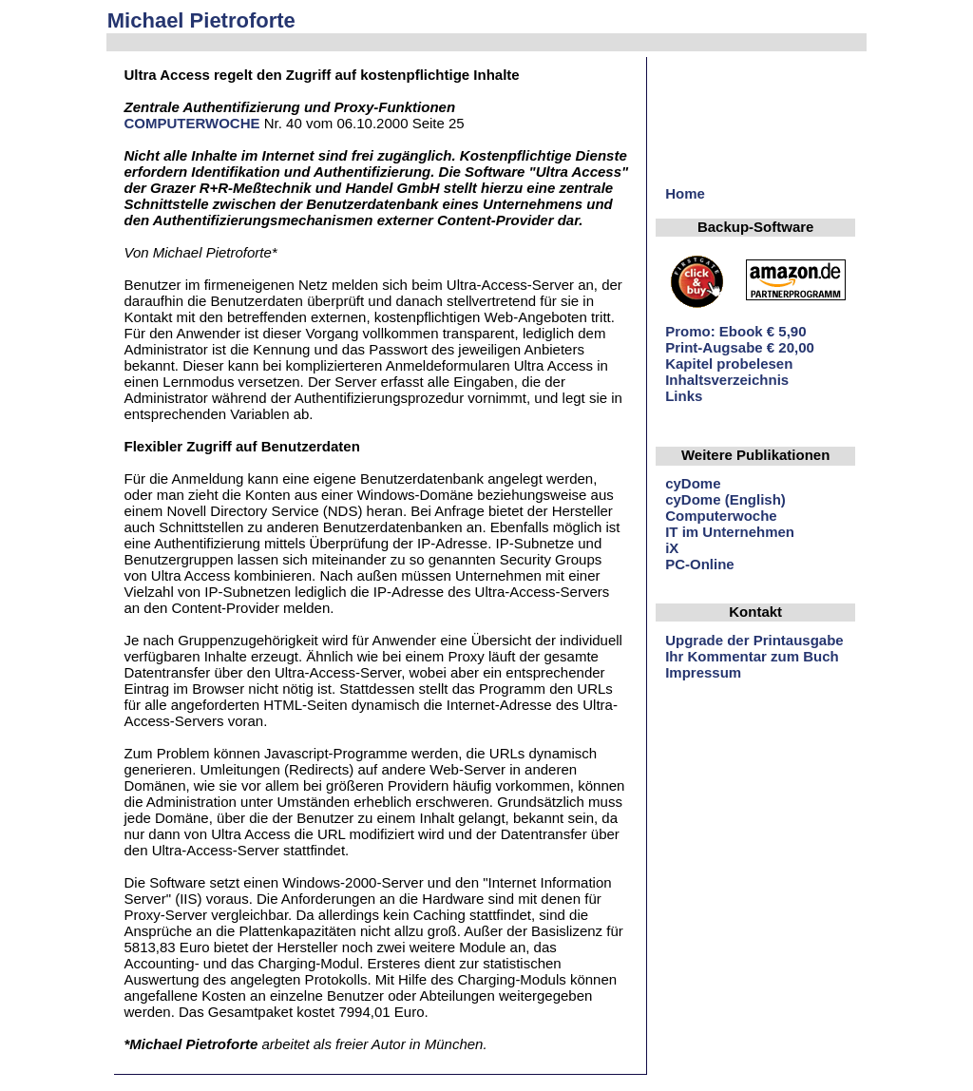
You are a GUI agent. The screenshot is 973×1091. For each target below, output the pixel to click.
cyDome (692, 483)
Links (683, 396)
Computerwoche (721, 515)
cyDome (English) (725, 499)
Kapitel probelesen (728, 363)
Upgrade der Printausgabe (754, 640)
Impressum (703, 672)
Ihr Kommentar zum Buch (752, 656)
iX (671, 548)
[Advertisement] (800, 126)
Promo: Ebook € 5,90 (735, 331)
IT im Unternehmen (729, 532)
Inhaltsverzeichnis (727, 380)
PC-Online (700, 564)
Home (685, 193)
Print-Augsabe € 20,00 (739, 347)
